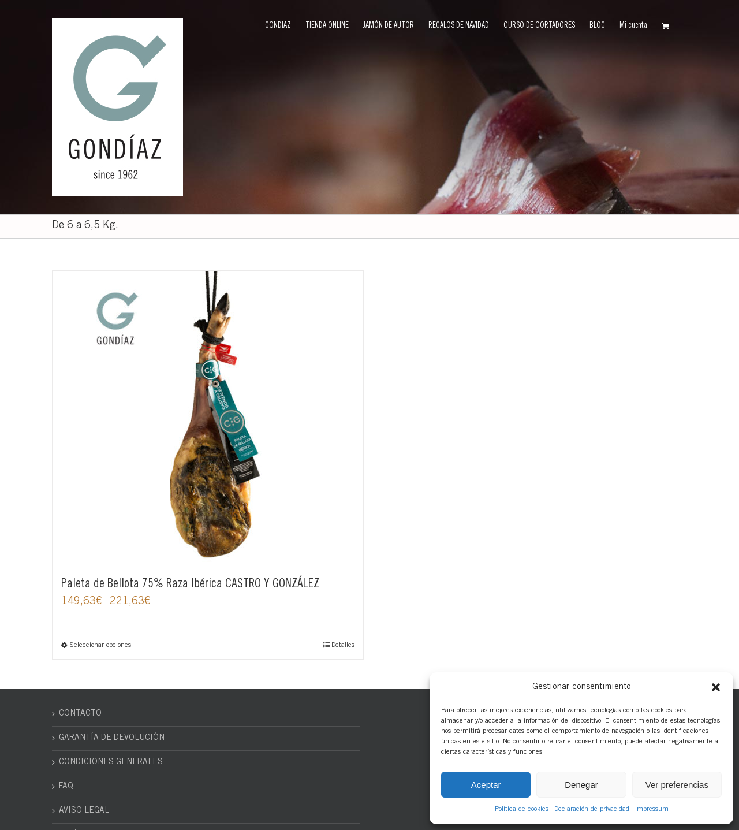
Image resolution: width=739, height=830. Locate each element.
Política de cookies (521, 809)
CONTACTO (80, 714)
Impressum (652, 809)
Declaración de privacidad (591, 809)
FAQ (66, 787)
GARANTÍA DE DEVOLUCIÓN (112, 738)
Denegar (581, 785)
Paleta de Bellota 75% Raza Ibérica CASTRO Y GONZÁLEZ (190, 584)
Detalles (342, 645)
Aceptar (486, 785)
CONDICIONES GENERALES (111, 762)
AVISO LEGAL (84, 811)
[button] (716, 687)
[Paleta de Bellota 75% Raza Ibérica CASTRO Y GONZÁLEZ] (208, 417)
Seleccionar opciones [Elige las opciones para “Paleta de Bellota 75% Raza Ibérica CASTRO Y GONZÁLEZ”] (100, 645)
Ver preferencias (676, 785)
